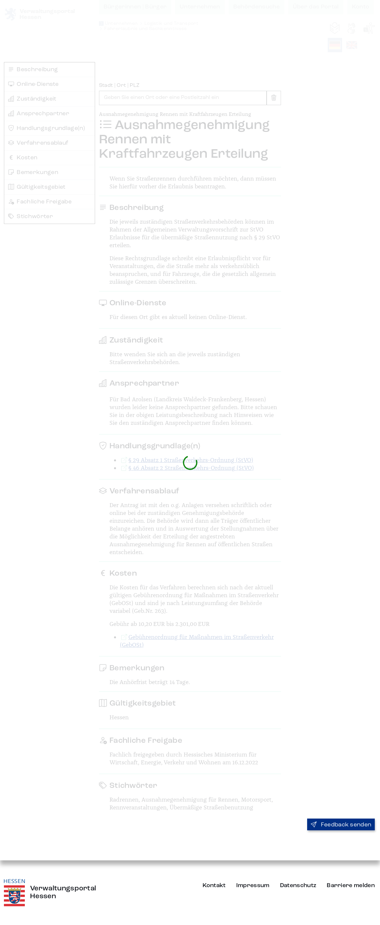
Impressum (253, 885)
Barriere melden (351, 885)
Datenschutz (298, 885)
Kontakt (214, 885)
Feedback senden (341, 825)
